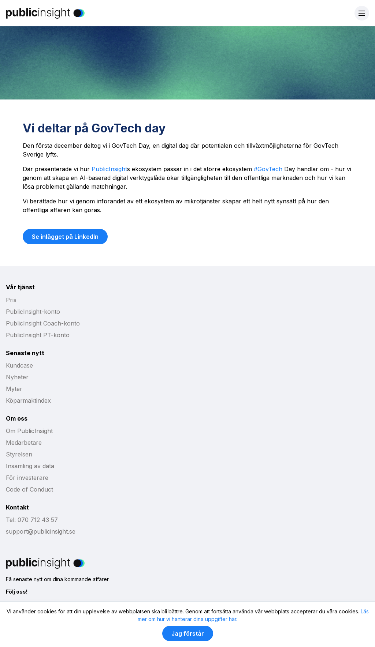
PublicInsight (109, 169)
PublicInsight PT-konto (38, 335)
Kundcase (19, 365)
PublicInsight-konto (33, 311)
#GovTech (268, 169)
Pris (11, 300)
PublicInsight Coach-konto (43, 323)
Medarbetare (24, 442)
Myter (14, 388)
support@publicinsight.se (40, 531)
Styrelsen (19, 454)
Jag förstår (187, 633)
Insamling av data (30, 466)
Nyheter (17, 377)
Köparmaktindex (28, 400)
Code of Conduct (29, 489)
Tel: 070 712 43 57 (32, 519)
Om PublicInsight (29, 431)
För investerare (27, 477)
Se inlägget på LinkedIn (65, 236)
